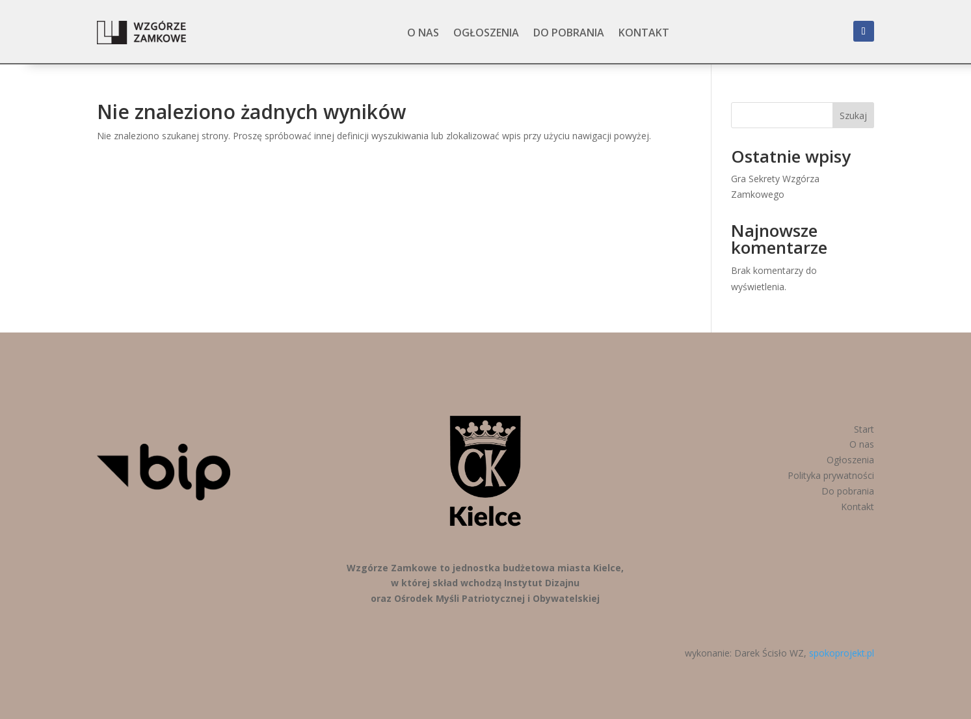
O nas (423, 32)
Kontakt (644, 32)
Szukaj (853, 115)
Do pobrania (568, 32)
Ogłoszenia (486, 32)
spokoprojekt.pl (841, 653)
